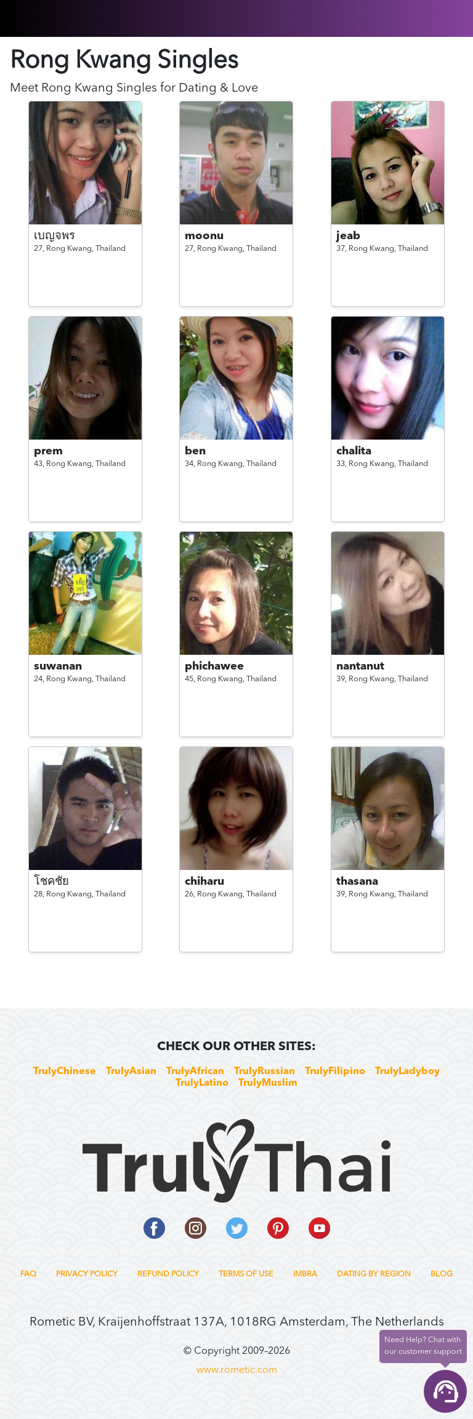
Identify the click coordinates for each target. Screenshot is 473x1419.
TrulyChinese (64, 1072)
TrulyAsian (131, 1072)
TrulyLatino (202, 1083)
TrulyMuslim (267, 1083)
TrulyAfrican (195, 1072)
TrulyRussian (264, 1072)
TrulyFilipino (335, 1072)
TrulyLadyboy (407, 1072)
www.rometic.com (236, 1370)
